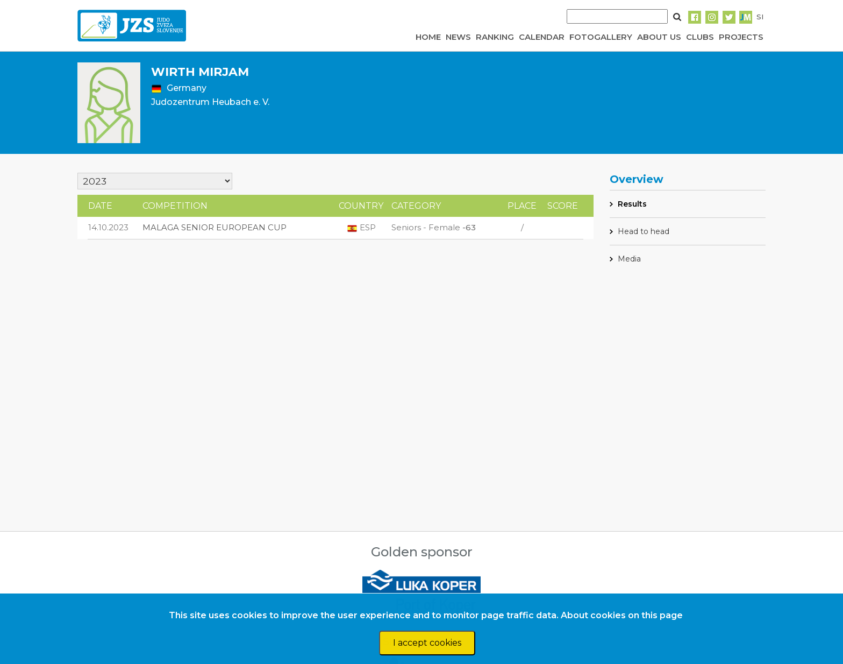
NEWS (458, 37)
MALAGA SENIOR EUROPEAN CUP (214, 227)
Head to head (643, 231)
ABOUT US (659, 37)
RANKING (495, 37)
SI (759, 16)
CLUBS (700, 37)
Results (632, 204)
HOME (428, 37)
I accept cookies (427, 643)
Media (629, 259)
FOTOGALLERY (600, 37)
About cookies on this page (622, 615)
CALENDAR (542, 37)
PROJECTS (741, 37)
